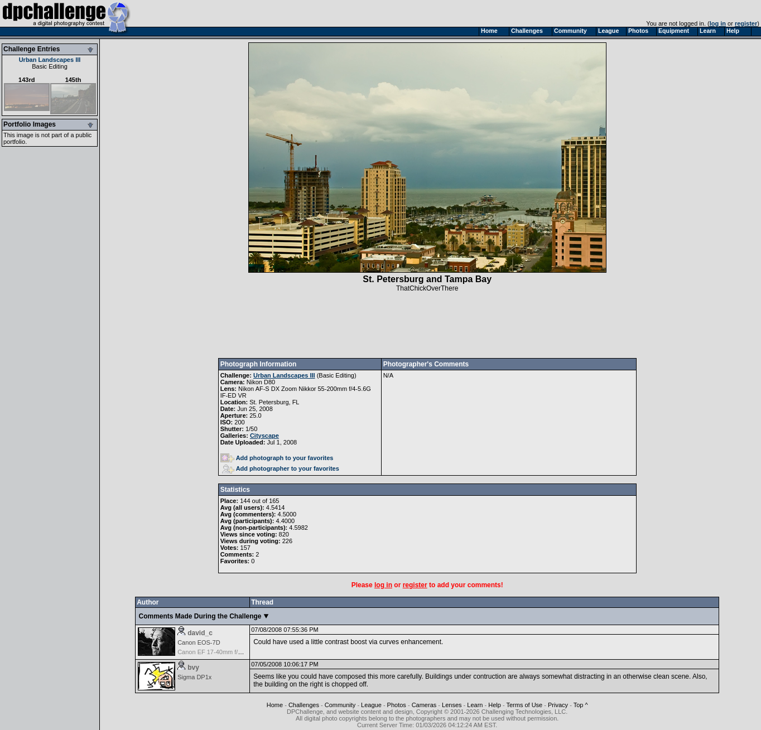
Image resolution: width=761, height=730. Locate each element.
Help (494, 705)
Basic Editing (50, 66)
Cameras (424, 705)
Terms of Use (524, 705)
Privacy (558, 705)
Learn (475, 705)
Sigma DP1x (194, 677)
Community (340, 705)
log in (718, 23)
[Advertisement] (427, 325)
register (746, 23)
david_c (200, 633)
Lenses (451, 705)
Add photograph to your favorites (277, 458)
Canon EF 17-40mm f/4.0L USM (221, 652)
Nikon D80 (261, 382)
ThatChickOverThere (427, 288)
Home (275, 705)
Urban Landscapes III (50, 59)
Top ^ (581, 705)
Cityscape (264, 435)
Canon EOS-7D (198, 642)
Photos (396, 705)
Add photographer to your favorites (280, 468)
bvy (193, 667)
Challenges (303, 705)
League (371, 705)
